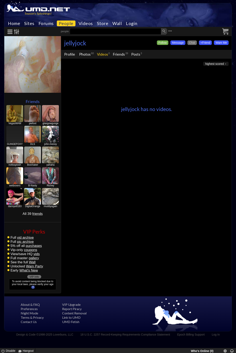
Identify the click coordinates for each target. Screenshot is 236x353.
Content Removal (74, 313)
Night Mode (29, 313)
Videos (86, 23)
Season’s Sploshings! (38, 13)
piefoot (32, 123)
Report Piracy (72, 309)
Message (178, 42)
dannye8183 (15, 206)
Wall (117, 23)
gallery (34, 258)
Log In (216, 334)
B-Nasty (32, 185)
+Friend (205, 42)
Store (102, 23)
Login (131, 23)
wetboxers (15, 185)
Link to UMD (71, 317)
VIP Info (34, 276)
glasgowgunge (50, 123)
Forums (46, 23)
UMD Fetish (70, 322)
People (66, 23)
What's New (28, 270)
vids (36, 254)
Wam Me (221, 42)
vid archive (25, 238)
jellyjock (75, 43)
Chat (192, 42)
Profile (69, 54)
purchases (34, 246)
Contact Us (29, 322)
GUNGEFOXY (15, 144)
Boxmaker (32, 164)
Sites (29, 23)
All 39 (33, 214)
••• (170, 31)
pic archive (25, 242)
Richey (50, 185)
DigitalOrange (32, 206)
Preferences (29, 309)
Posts (135, 54)
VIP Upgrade (71, 304)
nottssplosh (15, 164)
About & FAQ (30, 304)
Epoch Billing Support (191, 334)
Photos (85, 54)
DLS (32, 144)
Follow (162, 42)
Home (14, 23)
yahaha (51, 164)
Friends (33, 101)
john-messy (50, 144)
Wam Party (34, 266)
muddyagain (50, 206)
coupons (30, 250)
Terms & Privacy (32, 317)
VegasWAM (14, 123)
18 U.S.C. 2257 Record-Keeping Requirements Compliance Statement (125, 334)
